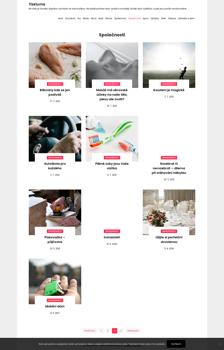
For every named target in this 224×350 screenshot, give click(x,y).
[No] (220, 343)
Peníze (108, 18)
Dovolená (70, 18)
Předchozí (89, 330)
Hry (79, 18)
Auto (60, 18)
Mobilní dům (54, 306)
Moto (93, 18)
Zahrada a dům (186, 18)
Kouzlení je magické (168, 90)
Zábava (172, 18)
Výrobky (155, 18)
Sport (145, 18)
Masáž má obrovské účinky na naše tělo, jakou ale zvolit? (112, 94)
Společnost (120, 18)
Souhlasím (176, 344)
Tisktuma (37, 4)
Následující (133, 330)
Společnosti (134, 18)
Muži (101, 18)
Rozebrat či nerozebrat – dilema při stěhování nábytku (169, 168)
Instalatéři (112, 237)
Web (163, 18)
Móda (86, 18)
